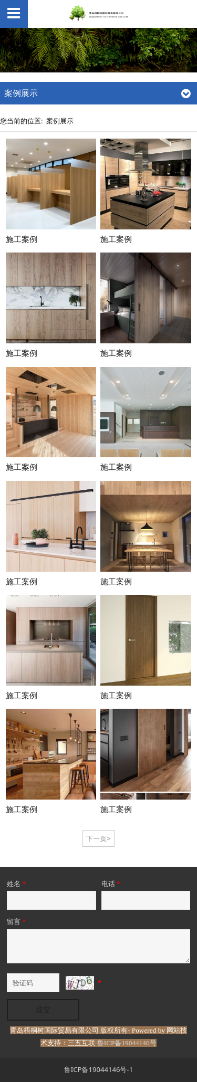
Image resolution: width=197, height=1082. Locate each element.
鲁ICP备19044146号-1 (98, 1069)
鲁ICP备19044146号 (127, 1043)
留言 (17, 921)
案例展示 (60, 120)
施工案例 (21, 239)
